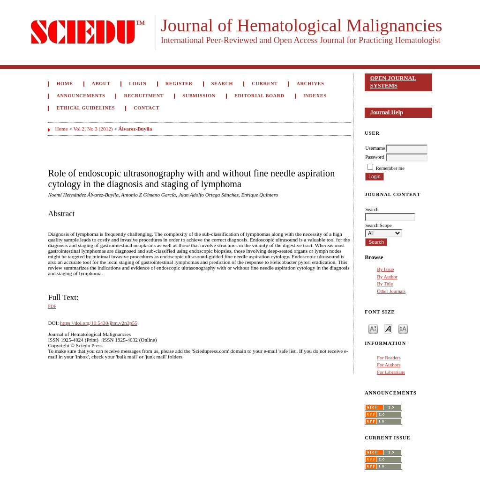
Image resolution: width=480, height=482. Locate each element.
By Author (387, 276)
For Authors (388, 364)
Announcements (80, 95)
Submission (198, 95)
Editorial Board (259, 95)
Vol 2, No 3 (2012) (92, 128)
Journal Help (386, 112)
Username (375, 148)
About (101, 83)
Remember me (390, 168)
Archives (310, 83)
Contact (146, 107)
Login (137, 83)
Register (179, 83)
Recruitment (144, 95)
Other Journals (391, 291)
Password (374, 157)
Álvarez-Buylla (135, 128)
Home (64, 83)
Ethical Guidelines (85, 107)
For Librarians (391, 372)
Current (265, 83)
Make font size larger (403, 328)
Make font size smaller (373, 328)
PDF (52, 306)
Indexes (315, 95)
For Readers (389, 357)
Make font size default (388, 328)
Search (222, 83)
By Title (385, 283)
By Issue (385, 269)
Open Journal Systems (393, 82)
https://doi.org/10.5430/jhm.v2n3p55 (98, 323)
